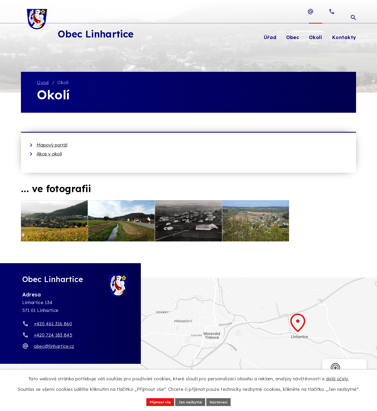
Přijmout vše (157, 401)
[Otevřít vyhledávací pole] (353, 11)
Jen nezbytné (190, 401)
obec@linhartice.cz (54, 350)
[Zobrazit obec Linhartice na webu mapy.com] (188, 332)
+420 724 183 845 (53, 339)
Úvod (42, 82)
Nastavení (221, 401)
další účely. (337, 378)
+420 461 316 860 (53, 328)
